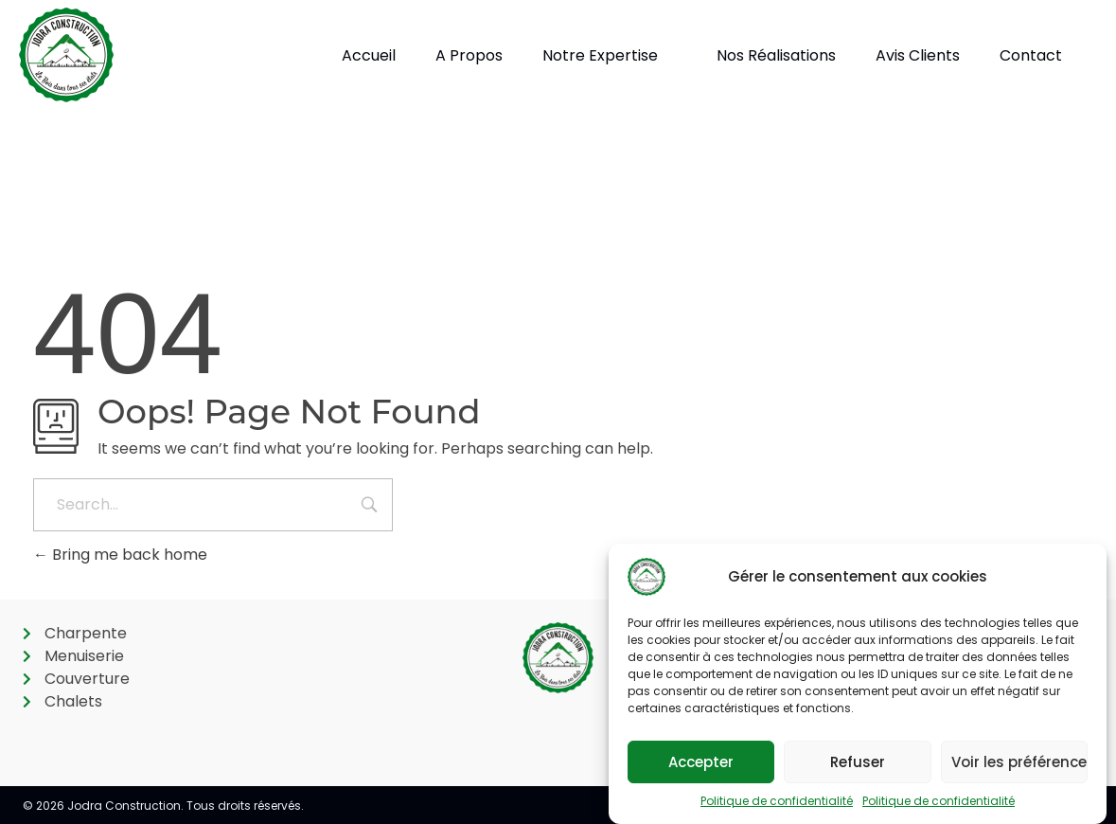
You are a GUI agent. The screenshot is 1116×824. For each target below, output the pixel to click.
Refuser (857, 762)
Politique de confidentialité (776, 801)
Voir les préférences (1019, 762)
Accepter (701, 762)
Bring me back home (120, 554)
